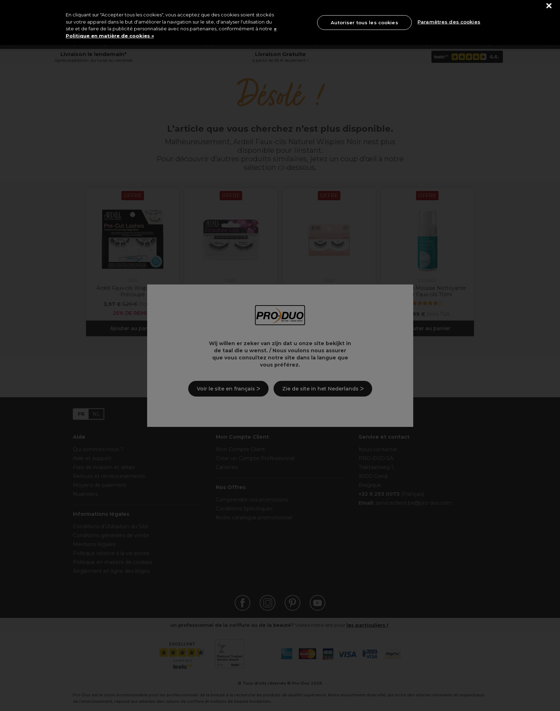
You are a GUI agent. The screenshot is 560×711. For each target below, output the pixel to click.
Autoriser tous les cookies (364, 22)
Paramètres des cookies (449, 22)
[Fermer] (549, 6)
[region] (280, 22)
